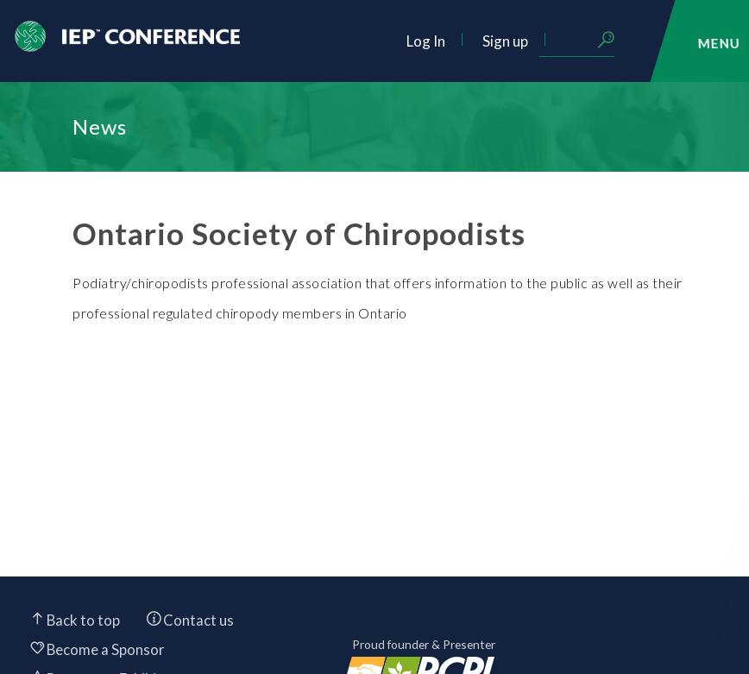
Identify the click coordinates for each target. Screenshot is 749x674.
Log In (425, 41)
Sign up (505, 41)
